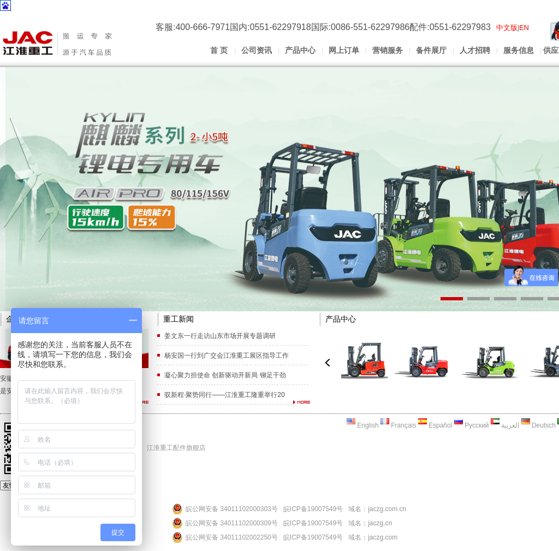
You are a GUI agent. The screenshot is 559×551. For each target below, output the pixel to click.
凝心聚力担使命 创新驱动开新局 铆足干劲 (225, 375)
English (363, 425)
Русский (471, 425)
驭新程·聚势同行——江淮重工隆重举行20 (224, 395)
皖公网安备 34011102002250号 (232, 537)
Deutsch (538, 425)
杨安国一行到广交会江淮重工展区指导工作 (226, 355)
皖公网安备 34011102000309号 (232, 523)
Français (398, 425)
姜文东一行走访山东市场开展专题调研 (220, 336)
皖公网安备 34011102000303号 (232, 509)
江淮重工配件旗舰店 (176, 448)
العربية (505, 425)
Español (435, 425)
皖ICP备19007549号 (313, 509)
